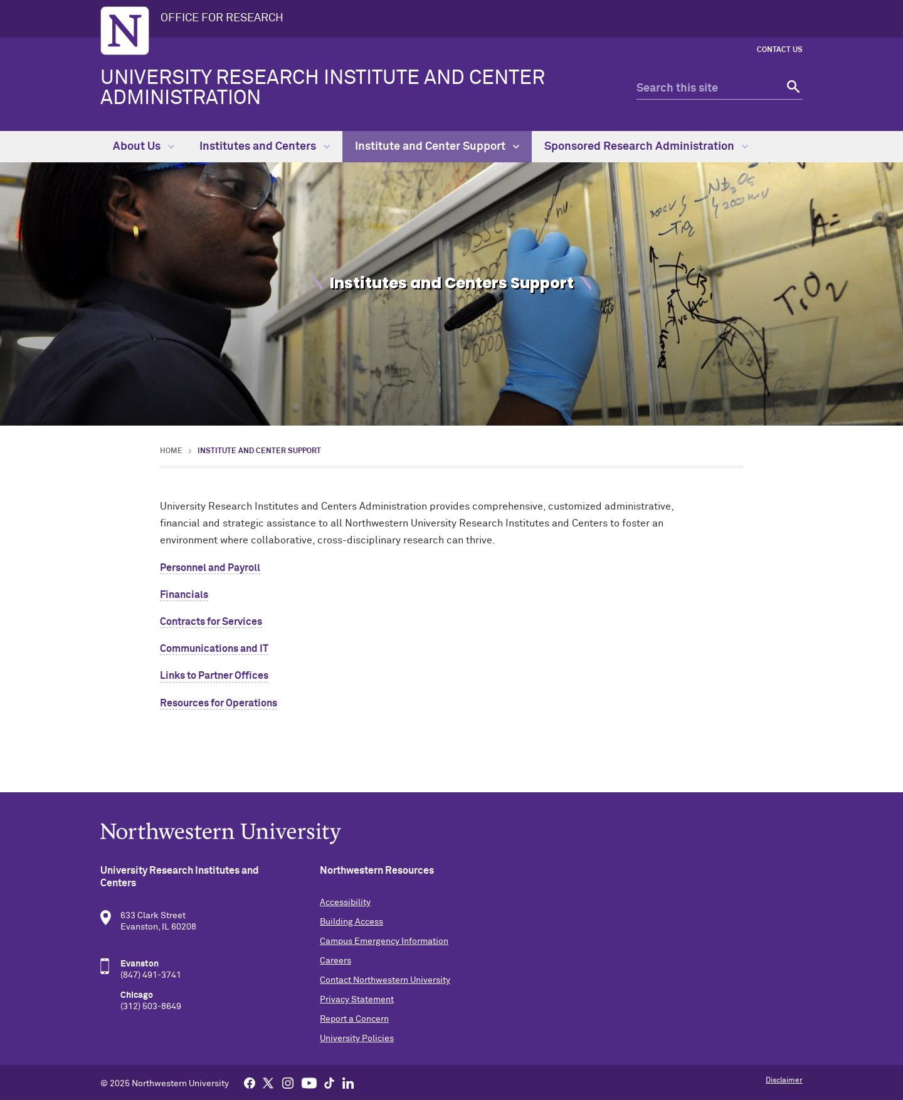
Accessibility (345, 902)
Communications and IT (214, 649)
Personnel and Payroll (210, 568)
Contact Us (780, 50)
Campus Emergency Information (384, 941)
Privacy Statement (357, 999)
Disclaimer (784, 1080)
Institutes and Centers (264, 146)
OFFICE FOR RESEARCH (222, 18)
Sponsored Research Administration (646, 146)
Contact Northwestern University (385, 980)
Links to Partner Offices (214, 676)
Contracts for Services (211, 622)
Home (171, 451)
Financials (184, 595)
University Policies (357, 1038)
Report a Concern (354, 1019)
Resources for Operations (218, 703)
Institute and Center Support (437, 146)
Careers (335, 960)
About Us (143, 146)
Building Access (351, 922)
